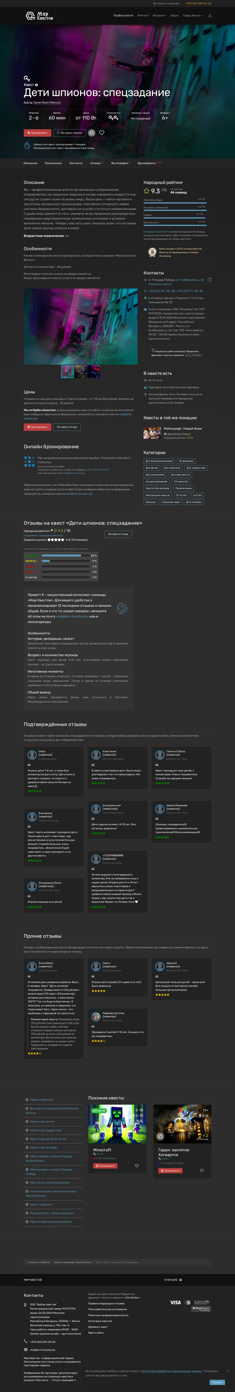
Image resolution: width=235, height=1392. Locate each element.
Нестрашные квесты (158, 495)
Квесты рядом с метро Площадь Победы (49, 1172)
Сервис (148, 215)
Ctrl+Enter (132, 1297)
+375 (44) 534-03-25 (198, 3)
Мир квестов (33, 1279)
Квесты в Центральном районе (49, 1222)
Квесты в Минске (39, 1099)
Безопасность (151, 222)
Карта (175, 15)
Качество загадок (153, 200)
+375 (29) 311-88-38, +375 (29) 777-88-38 (175, 291)
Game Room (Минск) (47, 102)
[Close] (228, 1371)
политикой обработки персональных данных (171, 1371)
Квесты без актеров (157, 488)
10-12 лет (181, 495)
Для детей (152, 467)
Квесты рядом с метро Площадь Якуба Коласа (49, 1158)
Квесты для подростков (44, 1130)
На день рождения (156, 481)
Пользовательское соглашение (107, 1309)
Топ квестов (181, 481)
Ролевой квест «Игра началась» (50, 1213)
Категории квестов (100, 1321)
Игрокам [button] (160, 15)
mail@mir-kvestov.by (74, 473)
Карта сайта (95, 1332)
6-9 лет (197, 495)
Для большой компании (159, 461)
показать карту (160, 284)
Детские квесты (180, 474)
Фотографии (120, 163)
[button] (134, 292)
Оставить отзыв (67, 426)
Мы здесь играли (69, 132)
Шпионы (151, 502)
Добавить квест (98, 1326)
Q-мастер (31, 577)
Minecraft (102, 1149)
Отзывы (96, 163)
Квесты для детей (40, 1121)
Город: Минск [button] (193, 15)
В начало (173, 1279)
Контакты (76, 163)
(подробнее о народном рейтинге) (43, 535)
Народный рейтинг (156, 231)
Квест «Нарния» (39, 1204)
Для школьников (155, 474)
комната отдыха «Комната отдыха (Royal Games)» (51, 1193)
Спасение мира (171, 502)
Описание (30, 163)
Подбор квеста (123, 15)
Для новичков (172, 467)
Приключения (184, 488)
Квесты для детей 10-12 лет (46, 1139)
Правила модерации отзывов (106, 1303)
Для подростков (196, 467)
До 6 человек (193, 502)
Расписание (53, 163)
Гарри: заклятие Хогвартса (173, 1152)
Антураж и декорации (156, 207)
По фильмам (186, 461)
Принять (217, 1382)
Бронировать (38, 132)
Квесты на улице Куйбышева (47, 1182)
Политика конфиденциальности (108, 1315)
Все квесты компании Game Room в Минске (52, 1111)
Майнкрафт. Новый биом (183, 428)
